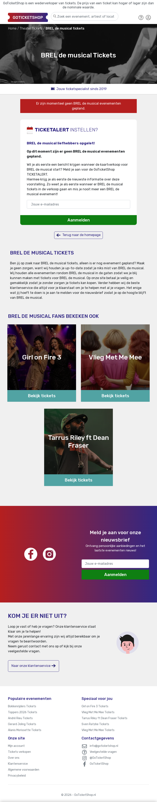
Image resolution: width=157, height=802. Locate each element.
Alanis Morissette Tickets (24, 730)
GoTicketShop (99, 763)
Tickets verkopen (19, 752)
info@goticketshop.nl (104, 746)
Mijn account (16, 746)
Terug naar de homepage (78, 235)
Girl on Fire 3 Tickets (95, 706)
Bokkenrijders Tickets (22, 706)
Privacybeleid (17, 775)
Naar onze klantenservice (33, 665)
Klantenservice (18, 763)
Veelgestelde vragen (103, 752)
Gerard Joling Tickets (22, 724)
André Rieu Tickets (20, 718)
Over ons (13, 758)
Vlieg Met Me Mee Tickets (98, 712)
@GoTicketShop (100, 758)
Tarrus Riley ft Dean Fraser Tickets (104, 718)
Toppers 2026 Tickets (22, 712)
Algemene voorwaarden (23, 769)
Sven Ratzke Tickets (95, 724)
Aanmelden (78, 220)
